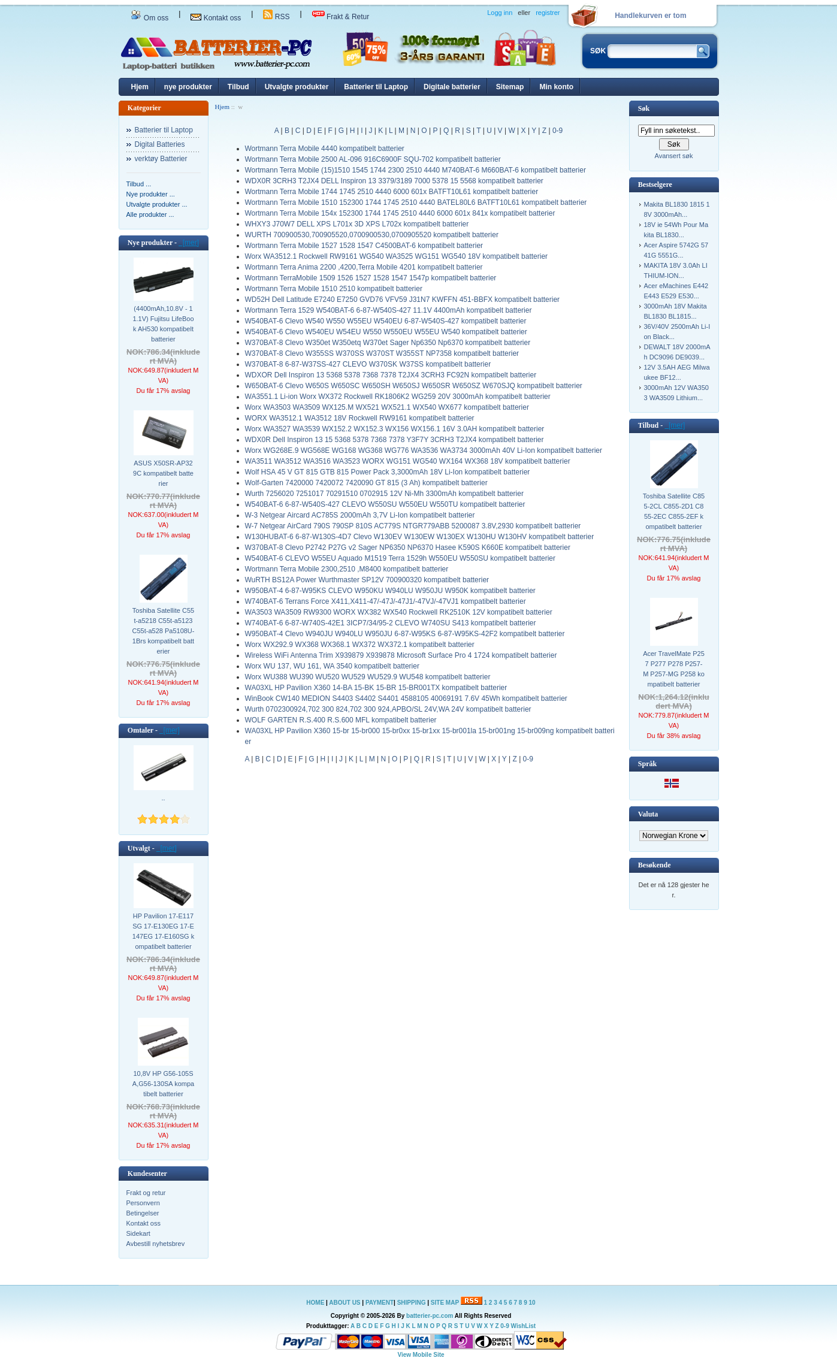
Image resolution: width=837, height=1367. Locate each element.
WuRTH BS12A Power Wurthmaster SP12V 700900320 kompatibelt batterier (367, 580)
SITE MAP (445, 1302)
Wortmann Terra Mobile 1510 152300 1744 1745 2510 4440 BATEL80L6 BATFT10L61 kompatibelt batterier (416, 202)
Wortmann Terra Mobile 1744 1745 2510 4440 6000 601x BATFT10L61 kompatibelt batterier (392, 191)
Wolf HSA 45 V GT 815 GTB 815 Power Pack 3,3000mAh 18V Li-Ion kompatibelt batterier (387, 472)
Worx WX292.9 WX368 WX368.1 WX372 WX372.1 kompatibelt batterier (360, 644)
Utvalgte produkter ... (157, 204)
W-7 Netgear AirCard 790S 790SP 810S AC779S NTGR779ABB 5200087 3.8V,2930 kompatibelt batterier (413, 526)
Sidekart (138, 1233)
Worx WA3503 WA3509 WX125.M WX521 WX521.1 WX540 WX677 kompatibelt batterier (387, 407)
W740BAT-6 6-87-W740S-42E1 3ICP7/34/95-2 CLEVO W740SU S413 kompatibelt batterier (390, 623)
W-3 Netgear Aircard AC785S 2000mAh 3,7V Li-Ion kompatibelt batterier (360, 515)
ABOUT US (345, 1302)
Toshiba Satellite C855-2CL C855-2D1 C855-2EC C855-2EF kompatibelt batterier (674, 511)
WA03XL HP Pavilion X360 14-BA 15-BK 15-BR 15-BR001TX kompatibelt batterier (376, 688)
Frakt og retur (146, 1192)
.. (163, 798)
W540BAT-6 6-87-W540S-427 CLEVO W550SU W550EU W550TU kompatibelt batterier (385, 504)
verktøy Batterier (161, 159)
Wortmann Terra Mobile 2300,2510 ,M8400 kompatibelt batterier (347, 569)
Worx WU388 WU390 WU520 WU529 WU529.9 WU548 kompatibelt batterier (368, 677)
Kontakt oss (216, 18)
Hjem (140, 87)
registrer (548, 12)
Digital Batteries (160, 144)
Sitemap (510, 87)
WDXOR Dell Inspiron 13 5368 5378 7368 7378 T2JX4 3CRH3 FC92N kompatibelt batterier (391, 375)
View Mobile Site (420, 1354)
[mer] (189, 242)
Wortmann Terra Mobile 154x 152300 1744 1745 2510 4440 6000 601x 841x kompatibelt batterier (400, 213)
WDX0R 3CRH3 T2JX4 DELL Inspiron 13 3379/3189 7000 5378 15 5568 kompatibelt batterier (394, 181)
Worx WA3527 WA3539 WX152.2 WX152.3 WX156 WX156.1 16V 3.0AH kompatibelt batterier (395, 429)
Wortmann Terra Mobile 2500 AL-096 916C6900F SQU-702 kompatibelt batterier (373, 159)
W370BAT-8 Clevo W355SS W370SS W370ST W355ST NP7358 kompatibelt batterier (382, 353)
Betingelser (142, 1213)
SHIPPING (411, 1302)
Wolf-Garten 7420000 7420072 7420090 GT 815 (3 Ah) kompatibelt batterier (366, 483)
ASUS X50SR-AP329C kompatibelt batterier (163, 473)
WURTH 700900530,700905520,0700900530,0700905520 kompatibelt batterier (371, 235)
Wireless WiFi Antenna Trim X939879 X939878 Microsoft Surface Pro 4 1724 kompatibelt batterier (401, 655)
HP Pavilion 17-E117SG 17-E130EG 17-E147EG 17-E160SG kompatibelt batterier (163, 931)
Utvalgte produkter (297, 87)
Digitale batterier (452, 87)
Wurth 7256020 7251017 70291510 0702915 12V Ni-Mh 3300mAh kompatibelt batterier (384, 493)
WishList (523, 1326)
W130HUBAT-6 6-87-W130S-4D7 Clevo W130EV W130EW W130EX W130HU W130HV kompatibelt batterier (419, 537)
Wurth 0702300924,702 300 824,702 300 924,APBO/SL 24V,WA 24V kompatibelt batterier (388, 709)
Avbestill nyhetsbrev (155, 1243)
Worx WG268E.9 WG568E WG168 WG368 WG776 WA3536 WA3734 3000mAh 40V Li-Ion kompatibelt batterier (424, 450)
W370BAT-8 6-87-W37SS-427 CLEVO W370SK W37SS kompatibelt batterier (368, 364)
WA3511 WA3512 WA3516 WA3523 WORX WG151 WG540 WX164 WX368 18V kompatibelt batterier (407, 461)
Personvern (143, 1202)
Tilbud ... (139, 183)
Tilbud (238, 87)
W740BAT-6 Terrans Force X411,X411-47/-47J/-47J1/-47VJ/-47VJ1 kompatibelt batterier (385, 601)
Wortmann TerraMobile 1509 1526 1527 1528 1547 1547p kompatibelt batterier (371, 278)
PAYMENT (379, 1302)
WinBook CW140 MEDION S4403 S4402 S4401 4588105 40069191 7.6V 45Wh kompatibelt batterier (406, 698)
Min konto (556, 87)
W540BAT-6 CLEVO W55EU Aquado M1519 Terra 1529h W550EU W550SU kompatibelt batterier (400, 558)
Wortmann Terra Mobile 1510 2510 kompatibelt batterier (333, 289)
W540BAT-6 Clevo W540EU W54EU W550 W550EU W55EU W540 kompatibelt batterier (386, 332)
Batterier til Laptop (376, 87)
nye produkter (188, 87)
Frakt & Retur (341, 17)
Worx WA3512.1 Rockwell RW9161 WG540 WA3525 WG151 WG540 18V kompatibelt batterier (396, 256)
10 (532, 1302)
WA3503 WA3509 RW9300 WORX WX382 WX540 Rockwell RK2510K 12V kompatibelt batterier (398, 612)
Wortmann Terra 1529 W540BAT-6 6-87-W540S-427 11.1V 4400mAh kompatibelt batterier (388, 310)
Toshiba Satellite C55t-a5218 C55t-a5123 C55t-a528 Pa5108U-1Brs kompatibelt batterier (163, 631)
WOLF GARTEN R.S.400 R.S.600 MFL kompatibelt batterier (341, 720)
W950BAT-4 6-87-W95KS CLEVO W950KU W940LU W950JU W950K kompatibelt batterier (390, 590)
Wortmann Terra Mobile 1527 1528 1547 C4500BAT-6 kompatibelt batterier (364, 245)
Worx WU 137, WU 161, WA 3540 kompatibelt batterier (332, 666)
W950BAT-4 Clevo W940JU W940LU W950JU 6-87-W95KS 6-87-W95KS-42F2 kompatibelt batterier (405, 634)
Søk (643, 108)
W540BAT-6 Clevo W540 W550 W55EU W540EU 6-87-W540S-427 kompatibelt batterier (386, 321)
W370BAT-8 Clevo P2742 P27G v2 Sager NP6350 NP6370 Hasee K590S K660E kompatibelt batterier (407, 547)
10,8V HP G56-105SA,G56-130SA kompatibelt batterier (163, 1083)
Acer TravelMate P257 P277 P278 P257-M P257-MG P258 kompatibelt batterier (674, 669)
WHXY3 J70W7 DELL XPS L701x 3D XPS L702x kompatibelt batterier (357, 224)
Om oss (150, 18)
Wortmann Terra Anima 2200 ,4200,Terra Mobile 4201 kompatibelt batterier (364, 267)
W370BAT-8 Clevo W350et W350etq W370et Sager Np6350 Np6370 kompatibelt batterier (388, 342)
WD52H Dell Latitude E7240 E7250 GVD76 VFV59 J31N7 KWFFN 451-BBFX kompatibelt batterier (402, 299)
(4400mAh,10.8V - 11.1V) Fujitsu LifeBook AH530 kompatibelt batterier (163, 324)
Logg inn (499, 12)
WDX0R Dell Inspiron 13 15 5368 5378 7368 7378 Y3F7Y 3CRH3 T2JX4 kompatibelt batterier (394, 439)
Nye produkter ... (150, 194)
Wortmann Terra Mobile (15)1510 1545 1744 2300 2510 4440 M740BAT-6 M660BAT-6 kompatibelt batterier (415, 170)
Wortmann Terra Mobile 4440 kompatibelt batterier (324, 148)
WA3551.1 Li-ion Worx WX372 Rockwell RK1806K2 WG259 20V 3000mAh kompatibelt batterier (398, 396)
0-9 (557, 130)
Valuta (648, 814)
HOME (315, 1302)
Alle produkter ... (150, 214)
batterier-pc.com (429, 1315)
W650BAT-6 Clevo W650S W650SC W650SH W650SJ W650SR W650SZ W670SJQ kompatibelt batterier (413, 386)
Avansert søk (674, 155)
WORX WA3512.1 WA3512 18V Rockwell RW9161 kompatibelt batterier (360, 418)
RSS (276, 17)
